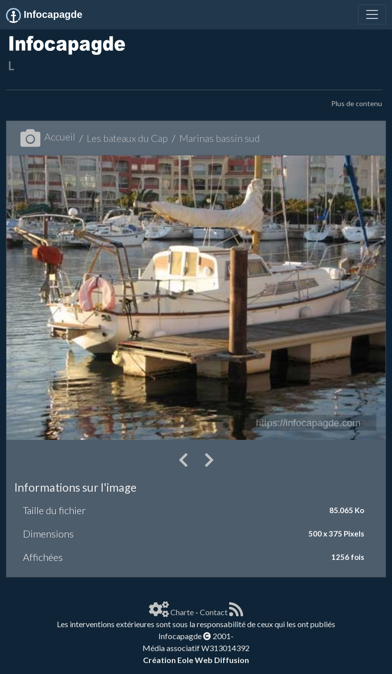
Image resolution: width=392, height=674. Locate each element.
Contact (214, 612)
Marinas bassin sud (219, 138)
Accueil (47, 136)
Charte (182, 612)
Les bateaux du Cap (127, 138)
